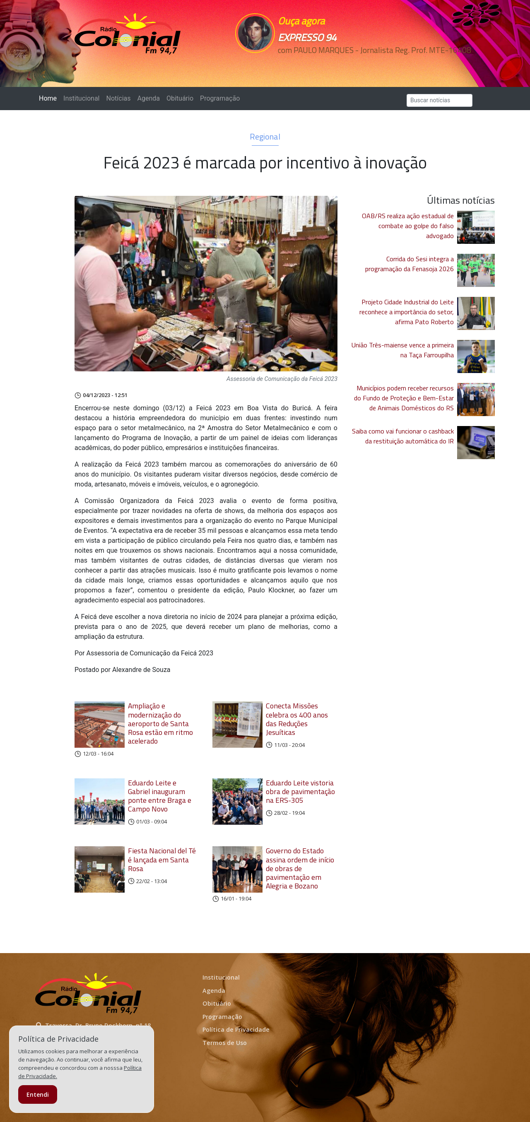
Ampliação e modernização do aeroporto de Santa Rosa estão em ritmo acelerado (160, 723)
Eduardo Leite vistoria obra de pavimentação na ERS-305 (300, 791)
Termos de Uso (224, 1043)
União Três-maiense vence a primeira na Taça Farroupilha (403, 350)
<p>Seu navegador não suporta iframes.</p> (322, 65)
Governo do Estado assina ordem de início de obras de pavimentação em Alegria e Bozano (300, 868)
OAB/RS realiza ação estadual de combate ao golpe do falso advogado (408, 226)
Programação (220, 98)
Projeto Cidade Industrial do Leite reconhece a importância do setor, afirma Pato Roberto (406, 312)
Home (49, 98)
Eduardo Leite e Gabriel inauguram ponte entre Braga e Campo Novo (159, 795)
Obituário (179, 98)
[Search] (439, 100)
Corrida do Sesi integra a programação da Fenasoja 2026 (409, 264)
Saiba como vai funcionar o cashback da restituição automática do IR (403, 436)
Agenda (148, 98)
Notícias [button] (118, 98)
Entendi (37, 1094)
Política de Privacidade (236, 1029)
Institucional (81, 98)
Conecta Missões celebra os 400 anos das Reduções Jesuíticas (297, 718)
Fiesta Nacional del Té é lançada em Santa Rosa (162, 859)
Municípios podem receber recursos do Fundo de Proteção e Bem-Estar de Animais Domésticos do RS (404, 398)
